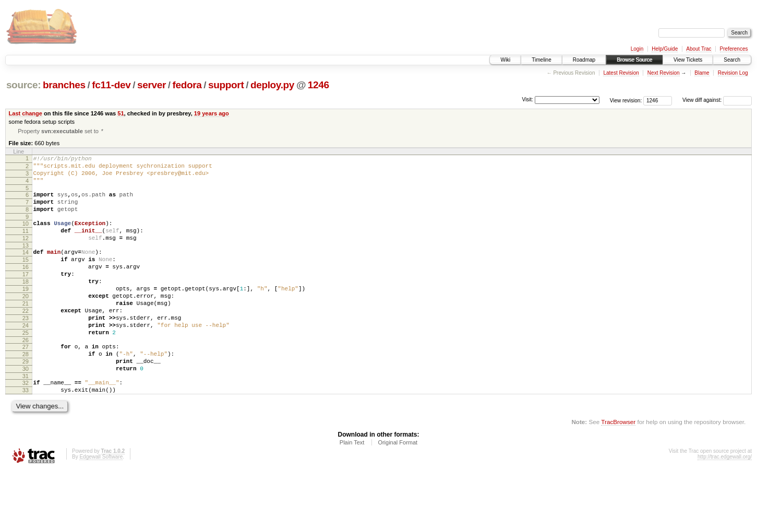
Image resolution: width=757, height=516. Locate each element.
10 (25, 235)
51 (120, 113)
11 (25, 244)
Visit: (527, 99)
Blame (701, 73)
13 (25, 262)
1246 (318, 84)
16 (25, 287)
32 (25, 424)
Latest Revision (621, 73)
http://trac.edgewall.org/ (725, 502)
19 (25, 313)
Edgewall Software (101, 502)
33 (25, 433)
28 (25, 391)
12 (25, 253)
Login (637, 49)
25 (25, 366)
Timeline (541, 60)
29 (25, 400)
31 (25, 418)
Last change (25, 113)
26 (25, 375)
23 (25, 349)
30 (25, 409)
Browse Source (634, 60)
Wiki (505, 60)
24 (25, 358)
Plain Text (352, 487)
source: (23, 84)
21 (25, 331)
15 (25, 278)
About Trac (698, 49)
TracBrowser (618, 466)
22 (25, 340)
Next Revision (663, 73)
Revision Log (733, 73)
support (226, 84)
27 (25, 382)
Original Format (397, 487)
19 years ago (211, 113)
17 (25, 295)
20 (25, 322)
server (151, 84)
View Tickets (688, 60)
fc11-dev (111, 84)
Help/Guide (665, 49)
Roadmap (584, 60)
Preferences (734, 49)
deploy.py (272, 84)
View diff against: (717, 100)
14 (25, 269)
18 (25, 304)
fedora (187, 84)
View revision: (626, 100)
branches (64, 84)
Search (732, 60)
